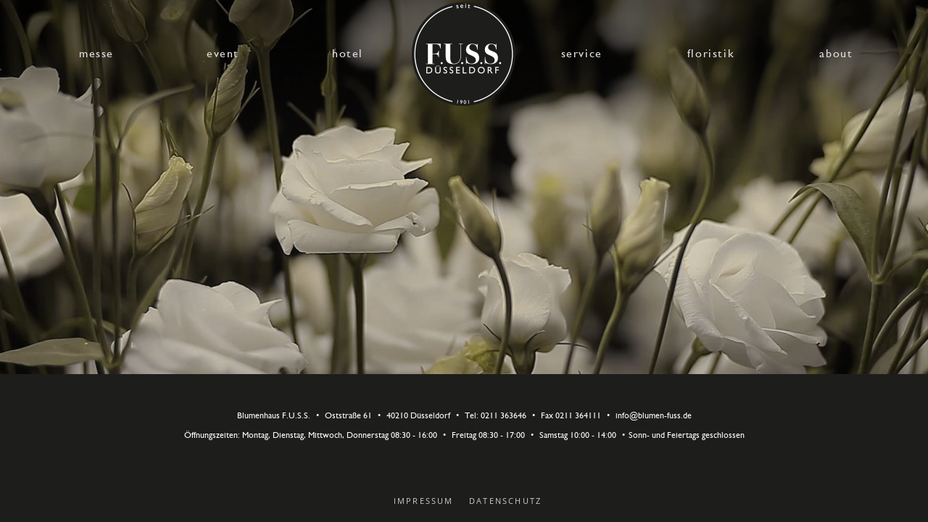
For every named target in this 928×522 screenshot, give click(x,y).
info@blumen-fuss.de (654, 416)
